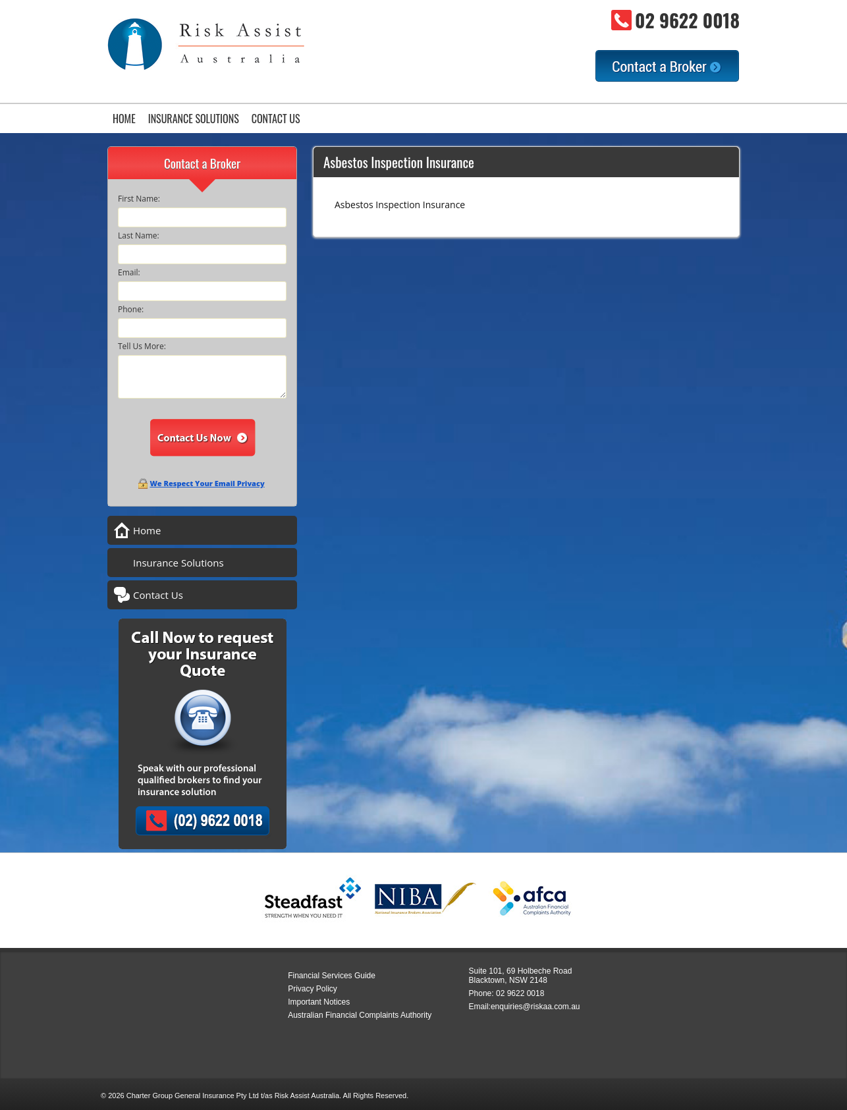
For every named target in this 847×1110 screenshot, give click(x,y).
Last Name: (138, 235)
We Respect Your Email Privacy (207, 483)
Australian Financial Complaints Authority (359, 1015)
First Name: (139, 198)
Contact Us (276, 118)
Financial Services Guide (331, 975)
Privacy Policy (312, 988)
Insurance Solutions (193, 118)
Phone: (131, 309)
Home (124, 118)
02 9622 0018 (687, 20)
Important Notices (319, 1002)
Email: (129, 272)
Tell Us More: (142, 346)
